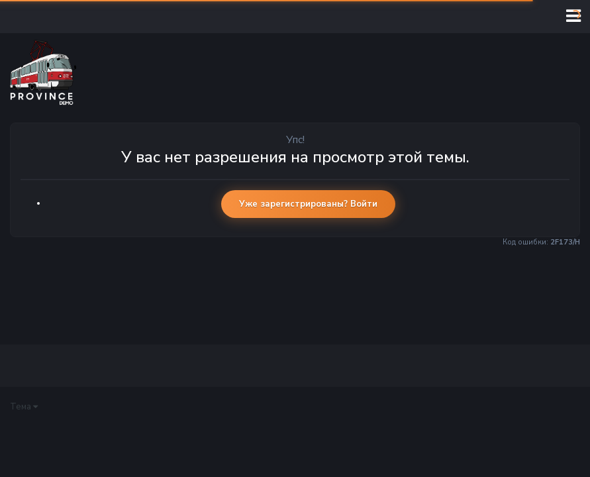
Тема (24, 407)
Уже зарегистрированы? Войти (308, 204)
